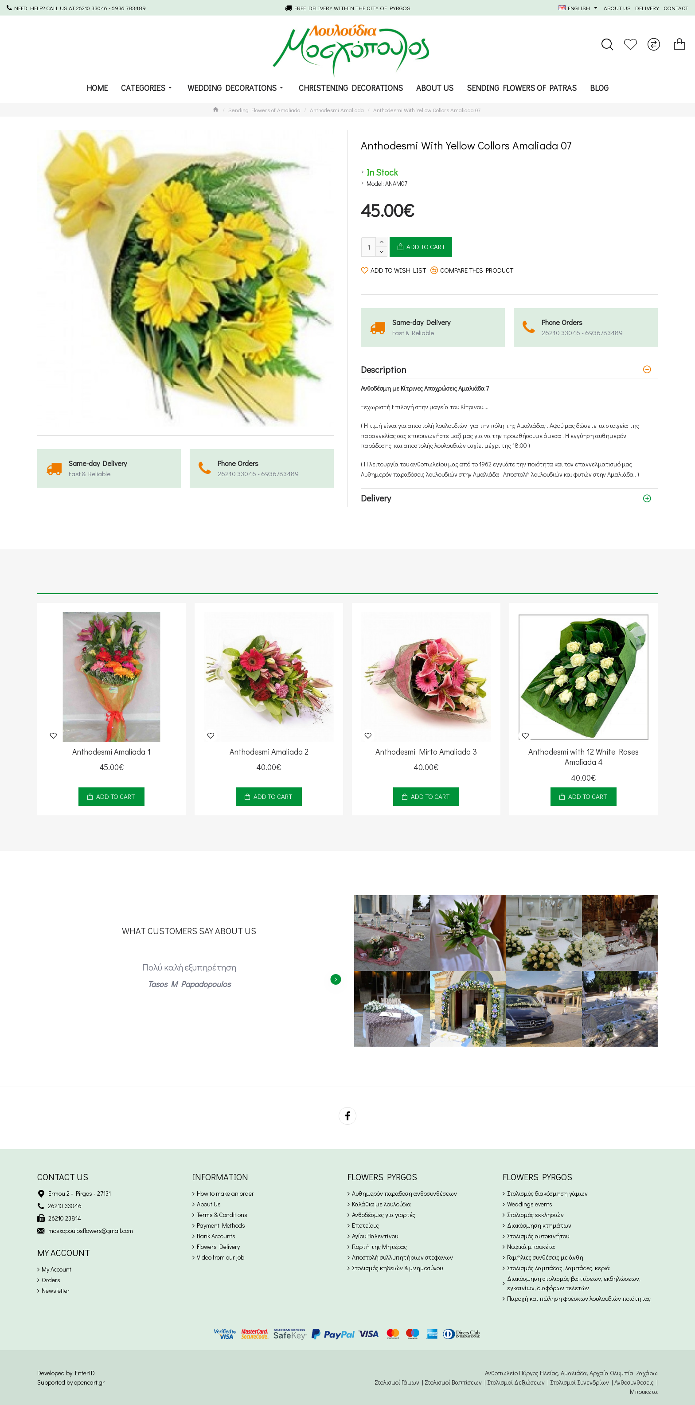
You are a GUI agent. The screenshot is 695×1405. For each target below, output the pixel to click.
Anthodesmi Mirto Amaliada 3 (426, 752)
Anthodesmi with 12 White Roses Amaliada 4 (583, 757)
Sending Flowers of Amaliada (264, 109)
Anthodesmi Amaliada (337, 109)
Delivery (376, 498)
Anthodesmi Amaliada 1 (111, 752)
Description (383, 369)
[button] (335, 979)
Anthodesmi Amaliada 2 (269, 752)
